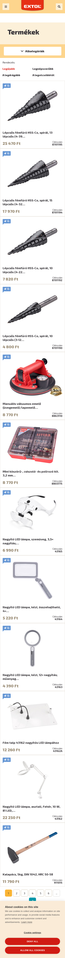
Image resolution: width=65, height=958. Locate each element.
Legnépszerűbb (42, 68)
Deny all (32, 941)
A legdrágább (11, 75)
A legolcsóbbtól (43, 75)
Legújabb (8, 68)
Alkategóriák (34, 51)
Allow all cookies (32, 950)
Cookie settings (32, 932)
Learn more (26, 922)
